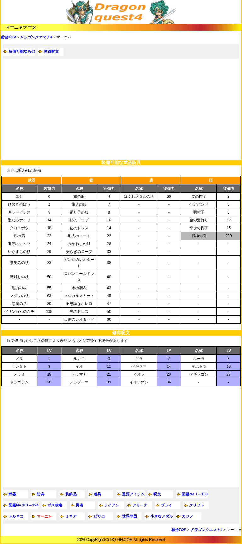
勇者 (79, 505)
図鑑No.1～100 (195, 494)
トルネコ (16, 516)
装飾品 (71, 494)
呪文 (157, 494)
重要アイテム (133, 494)
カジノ (187, 516)
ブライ (166, 505)
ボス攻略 (54, 505)
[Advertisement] (121, 109)
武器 (12, 494)
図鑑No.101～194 (23, 505)
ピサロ (99, 516)
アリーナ (139, 505)
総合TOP (8, 37)
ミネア (71, 516)
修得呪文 (121, 332)
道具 (97, 494)
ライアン (111, 505)
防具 (40, 494)
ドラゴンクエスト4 (36, 37)
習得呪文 (51, 51)
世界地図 (129, 516)
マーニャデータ (20, 27)
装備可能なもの (22, 51)
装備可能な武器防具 (121, 162)
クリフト (196, 505)
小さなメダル (161, 516)
